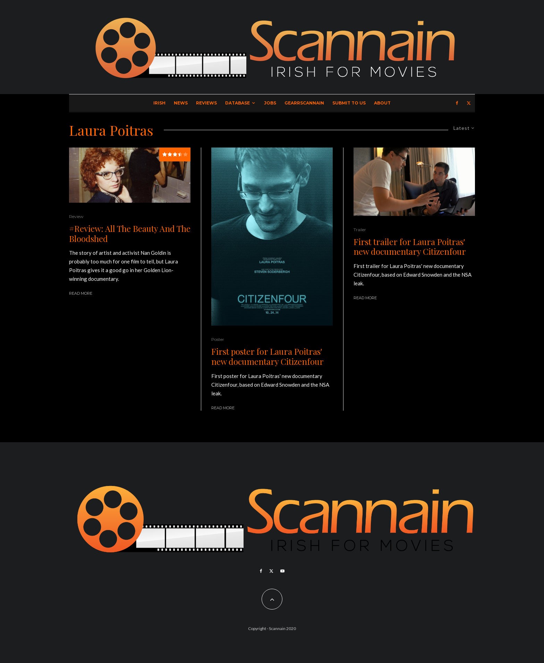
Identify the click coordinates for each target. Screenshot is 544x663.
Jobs (270, 103)
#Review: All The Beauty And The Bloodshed (129, 234)
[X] (468, 103)
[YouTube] (282, 571)
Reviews (206, 103)
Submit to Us (349, 103)
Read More (80, 293)
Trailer (360, 229)
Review (76, 216)
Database (237, 103)
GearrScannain (304, 103)
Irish (159, 103)
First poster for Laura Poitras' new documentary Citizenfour (267, 356)
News (181, 103)
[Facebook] (457, 103)
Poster (217, 339)
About (382, 103)
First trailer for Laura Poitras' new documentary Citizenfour (410, 247)
